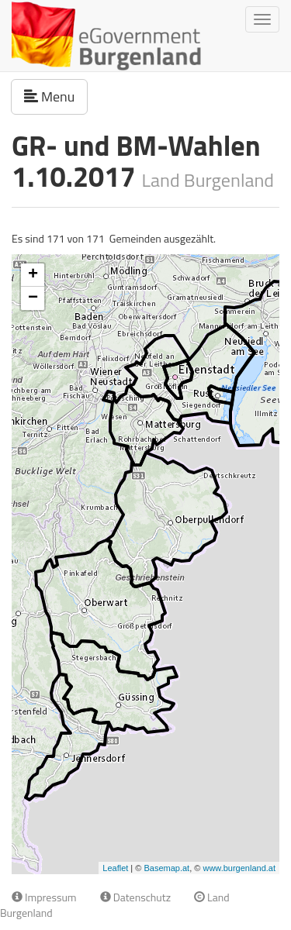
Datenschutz (135, 897)
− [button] (33, 298)
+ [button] (33, 275)
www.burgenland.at (239, 868)
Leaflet (115, 868)
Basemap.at (166, 868)
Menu (56, 96)
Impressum (44, 897)
